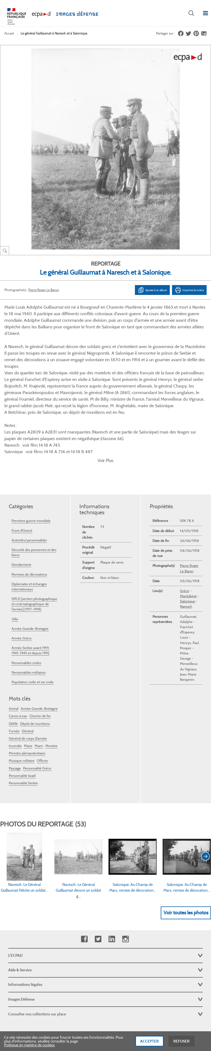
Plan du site (105, 991)
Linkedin (111, 884)
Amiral (13, 654)
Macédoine (188, 541)
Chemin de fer (40, 661)
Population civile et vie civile (33, 627)
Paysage (15, 713)
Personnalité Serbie (23, 728)
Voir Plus (105, 405)
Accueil (9, 33)
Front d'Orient (22, 476)
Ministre (51, 691)
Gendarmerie (21, 510)
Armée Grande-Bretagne (30, 574)
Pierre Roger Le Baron (43, 290)
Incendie (15, 691)
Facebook (84, 884)
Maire (28, 691)
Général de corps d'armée (28, 684)
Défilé (13, 669)
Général (28, 676)
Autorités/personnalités (29, 485)
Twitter (98, 884)
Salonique (187, 546)
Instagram (125, 884)
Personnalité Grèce (37, 713)
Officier (42, 706)
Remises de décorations (29, 520)
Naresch (186, 552)
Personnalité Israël (22, 721)
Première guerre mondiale (31, 466)
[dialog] (105, 1041)
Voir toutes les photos (185, 858)
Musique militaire (22, 706)
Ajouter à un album (152, 290)
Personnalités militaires (29, 618)
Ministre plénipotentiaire (27, 698)
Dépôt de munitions (35, 669)
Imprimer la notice (189, 290)
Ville (15, 564)
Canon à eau (18, 661)
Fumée (14, 676)
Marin (39, 691)
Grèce (184, 536)
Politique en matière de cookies (29, 1045)
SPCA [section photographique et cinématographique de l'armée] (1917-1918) (34, 549)
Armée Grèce (22, 583)
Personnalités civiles (26, 608)
